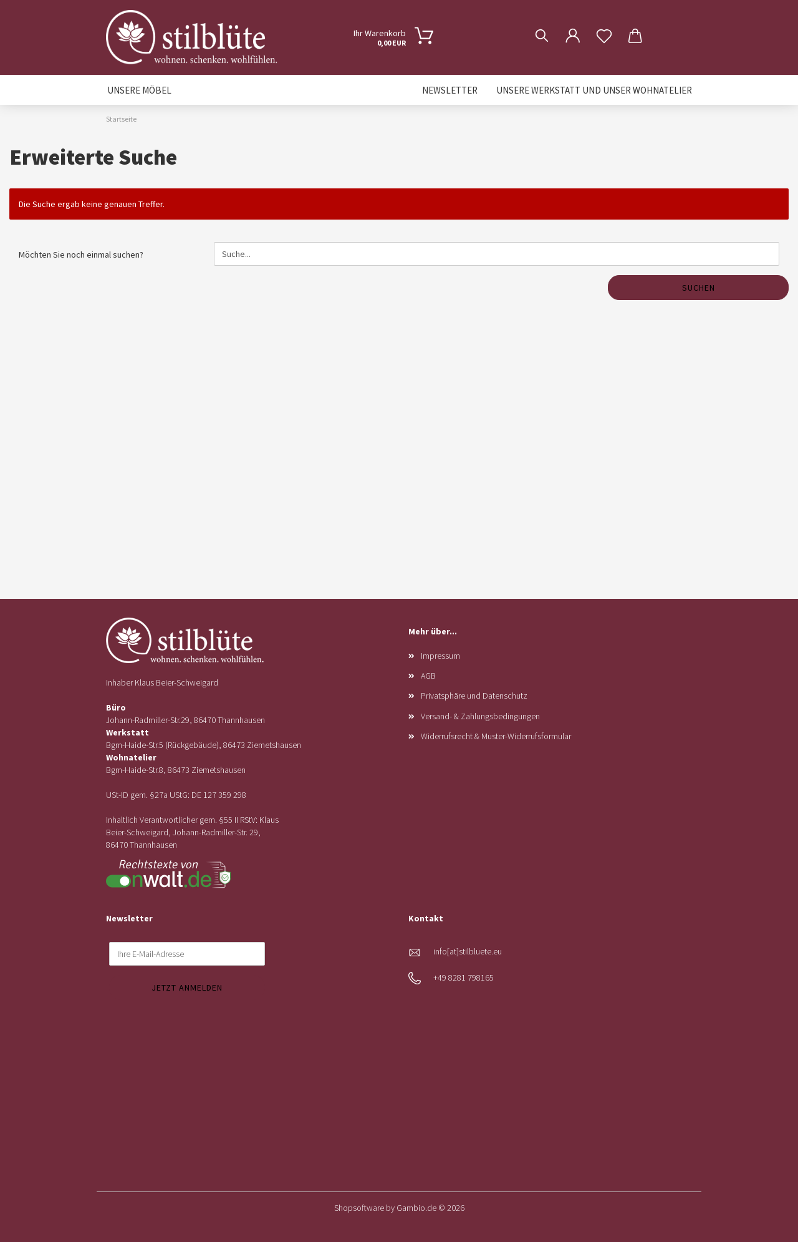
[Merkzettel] (604, 26)
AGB (428, 675)
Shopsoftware (359, 1207)
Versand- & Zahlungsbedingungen (480, 716)
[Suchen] (541, 26)
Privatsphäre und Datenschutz (474, 695)
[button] (573, 26)
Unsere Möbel (139, 90)
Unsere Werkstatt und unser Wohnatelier (594, 90)
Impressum (440, 655)
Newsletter (450, 90)
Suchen (698, 287)
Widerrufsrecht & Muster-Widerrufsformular (496, 736)
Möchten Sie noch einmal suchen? (81, 254)
